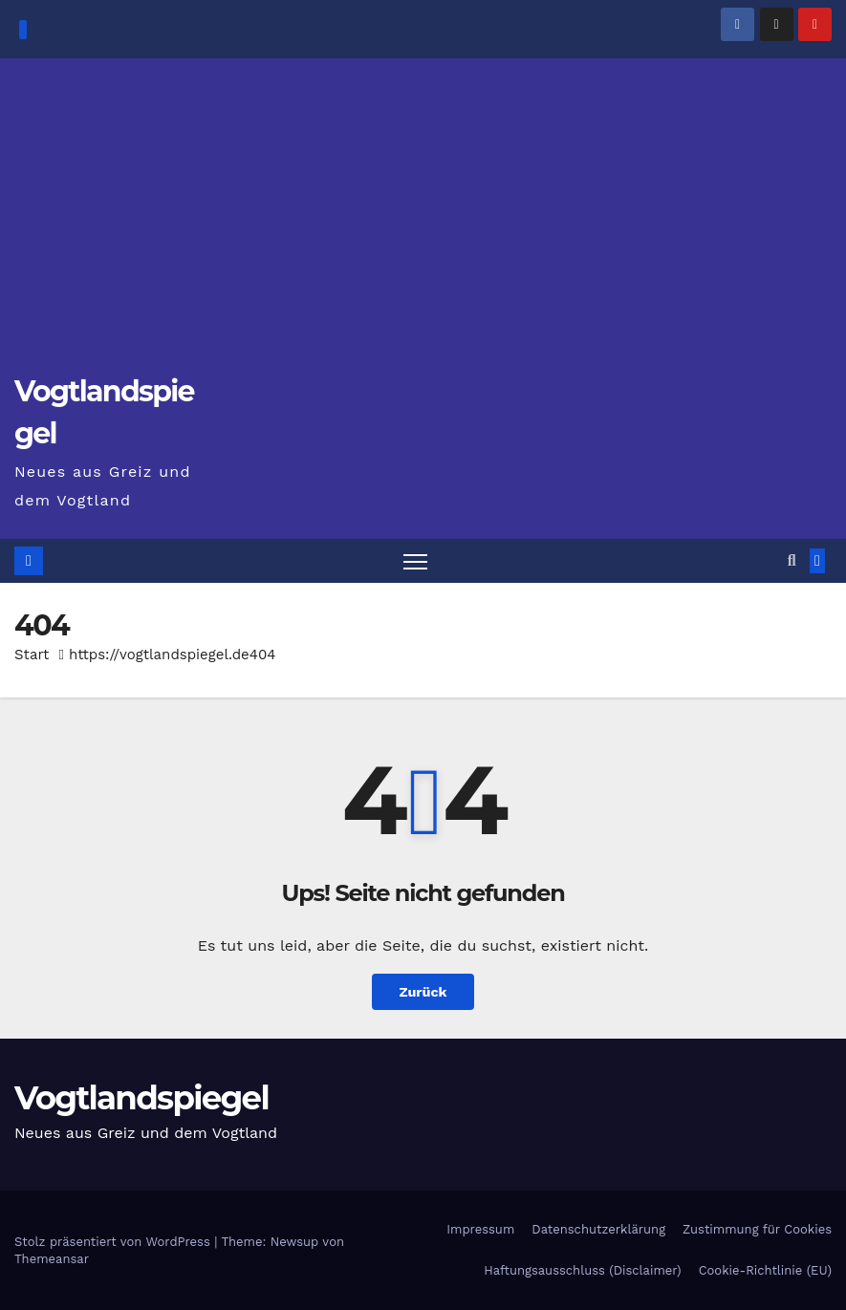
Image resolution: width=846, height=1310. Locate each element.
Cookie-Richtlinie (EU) (765, 1270)
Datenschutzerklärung (598, 1229)
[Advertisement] (423, 225)
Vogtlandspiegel (141, 1098)
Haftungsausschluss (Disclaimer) (582, 1270)
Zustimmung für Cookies (757, 1229)
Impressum (480, 1229)
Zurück (422, 991)
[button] (792, 560)
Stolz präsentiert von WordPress (114, 1242)
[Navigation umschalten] (415, 561)
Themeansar (51, 1259)
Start (31, 654)
